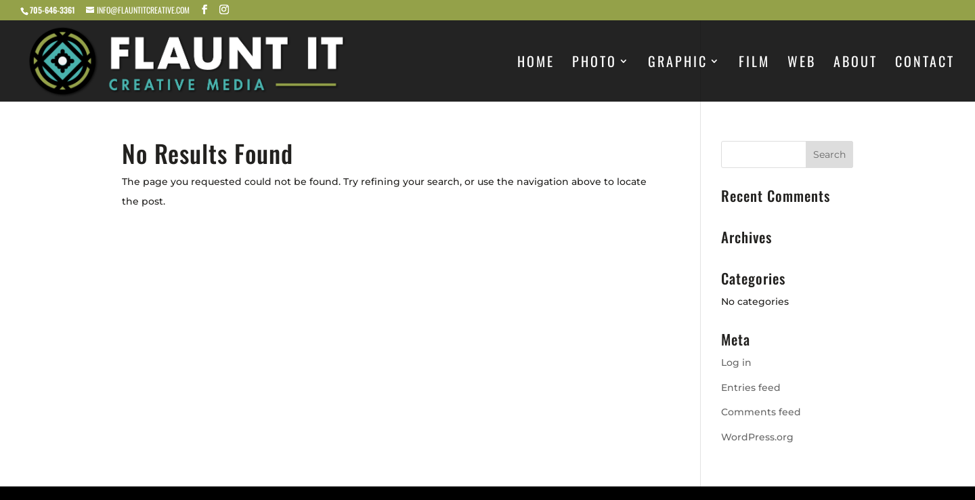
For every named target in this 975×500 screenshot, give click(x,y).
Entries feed (751, 387)
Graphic (678, 63)
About (855, 63)
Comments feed (761, 412)
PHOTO (594, 63)
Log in (736, 362)
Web (801, 63)
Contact (925, 63)
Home (536, 63)
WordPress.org (757, 437)
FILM (754, 63)
